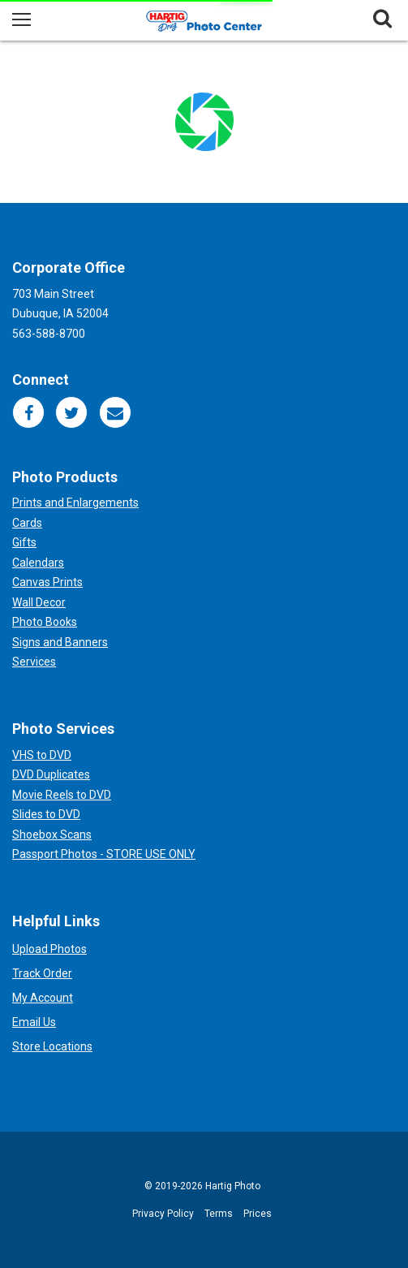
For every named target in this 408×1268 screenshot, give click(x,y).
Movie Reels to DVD (61, 794)
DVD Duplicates (51, 774)
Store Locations (52, 1046)
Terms (218, 1213)
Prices (257, 1213)
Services (34, 661)
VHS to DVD (41, 754)
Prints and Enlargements (75, 502)
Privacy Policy (163, 1213)
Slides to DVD (46, 814)
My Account (42, 997)
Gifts (24, 542)
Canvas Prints (47, 582)
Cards (27, 522)
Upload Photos (49, 948)
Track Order (42, 973)
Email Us (34, 1022)
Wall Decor (39, 602)
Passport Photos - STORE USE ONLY (103, 853)
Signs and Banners (60, 642)
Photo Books (44, 621)
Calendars (38, 562)
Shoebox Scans (52, 834)
